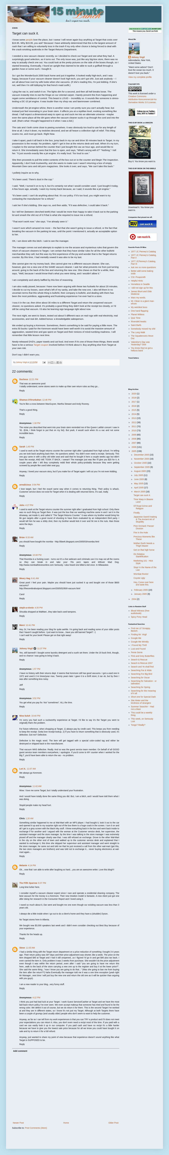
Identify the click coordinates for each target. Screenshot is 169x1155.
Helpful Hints (137, 281)
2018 (134, 397)
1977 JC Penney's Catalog (143, 251)
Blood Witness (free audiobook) (140, 611)
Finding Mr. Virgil (139, 634)
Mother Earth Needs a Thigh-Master (144, 544)
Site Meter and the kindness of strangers (141, 701)
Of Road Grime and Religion (143, 507)
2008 (134, 439)
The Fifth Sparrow (28, 883)
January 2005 (140, 594)
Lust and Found (138, 649)
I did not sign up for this (142, 288)
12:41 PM (30, 625)
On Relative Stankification (141, 555)
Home (66, 1123)
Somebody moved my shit (143, 329)
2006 (134, 447)
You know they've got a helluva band (142, 349)
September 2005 (142, 467)
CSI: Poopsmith (138, 277)
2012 (134, 422)
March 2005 (140, 491)
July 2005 (139, 475)
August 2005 (140, 471)
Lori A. (22, 769)
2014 (134, 414)
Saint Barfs (136, 325)
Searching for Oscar (140, 677)
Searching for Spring (140, 687)
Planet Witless (137, 314)
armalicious (25, 484)
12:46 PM (46, 400)
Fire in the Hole (141, 532)
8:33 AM (29, 537)
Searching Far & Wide (141, 670)
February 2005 (141, 590)
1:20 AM (29, 818)
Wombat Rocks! (141, 574)
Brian (22, 537)
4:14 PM (32, 865)
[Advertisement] (140, 776)
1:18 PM (36, 423)
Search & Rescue (139, 659)
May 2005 (139, 483)
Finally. (137, 512)
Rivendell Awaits (138, 321)
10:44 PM (35, 716)
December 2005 (142, 455)
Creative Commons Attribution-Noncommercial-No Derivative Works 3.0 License (142, 99)
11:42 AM (36, 786)
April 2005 (139, 487)
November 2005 (142, 459)
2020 (134, 393)
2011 (134, 426)
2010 (134, 430)
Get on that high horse (144, 550)
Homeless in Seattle (140, 284)
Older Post (113, 1123)
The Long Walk (138, 332)
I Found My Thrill (139, 645)
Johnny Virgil (26, 648)
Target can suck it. (142, 495)
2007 (134, 443)
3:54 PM (36, 484)
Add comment (20, 1051)
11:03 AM (30, 948)
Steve (22, 948)
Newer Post (18, 1123)
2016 (134, 406)
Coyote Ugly (139, 578)
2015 (134, 410)
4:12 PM (36, 997)
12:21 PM (33, 379)
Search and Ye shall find (142, 666)
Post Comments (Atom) (36, 1128)
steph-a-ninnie (26, 607)
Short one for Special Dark (143, 697)
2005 (134, 451)
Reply (22, 390)
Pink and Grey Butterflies (142, 656)
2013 (134, 418)
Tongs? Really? (138, 725)
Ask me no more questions (143, 267)
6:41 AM (35, 578)
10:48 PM (36, 555)
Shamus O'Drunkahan (30, 400)
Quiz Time (135, 318)
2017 (134, 402)
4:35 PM (39, 607)
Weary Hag (24, 578)
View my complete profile (140, 77)
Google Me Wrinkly (140, 641)
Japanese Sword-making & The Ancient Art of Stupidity (145, 519)
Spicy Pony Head (139, 617)
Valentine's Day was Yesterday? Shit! (140, 343)
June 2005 (139, 479)
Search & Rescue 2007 (142, 663)
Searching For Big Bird (141, 674)
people (29, 39)
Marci (22, 625)
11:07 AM (31, 769)
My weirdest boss (139, 307)
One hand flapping (139, 311)
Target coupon (41, 345)
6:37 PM (42, 883)
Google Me (136, 638)
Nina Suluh (24, 716)
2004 (134, 599)
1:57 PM (36, 669)
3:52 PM (36, 698)
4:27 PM (29, 505)
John (21, 505)
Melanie (23, 865)
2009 (134, 435)
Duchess (23, 379)
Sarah (22, 446)
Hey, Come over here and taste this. (143, 583)
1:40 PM (30, 446)
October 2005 (140, 463)
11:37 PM (41, 648)
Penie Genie (137, 652)
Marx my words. (138, 297)
